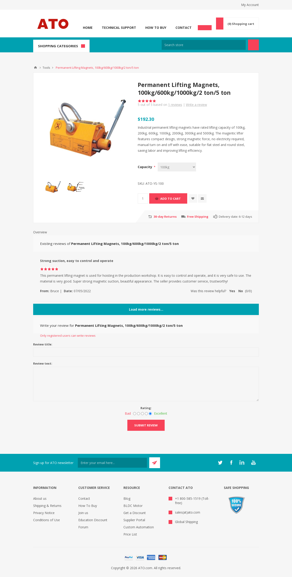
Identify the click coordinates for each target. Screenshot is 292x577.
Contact (183, 27)
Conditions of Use (46, 520)
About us (40, 498)
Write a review (196, 104)
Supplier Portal (134, 520)
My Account (250, 5)
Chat (205, 26)
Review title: (42, 344)
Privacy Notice (44, 513)
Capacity (145, 167)
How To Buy (155, 27)
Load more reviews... (146, 309)
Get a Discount (134, 513)
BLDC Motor (133, 505)
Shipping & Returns (47, 505)
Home (88, 27)
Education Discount (92, 520)
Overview (40, 232)
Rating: (146, 408)
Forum (83, 527)
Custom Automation (138, 527)
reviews (175, 104)
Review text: (42, 363)
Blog (126, 498)
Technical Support (119, 27)
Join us (83, 513)
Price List (130, 534)
